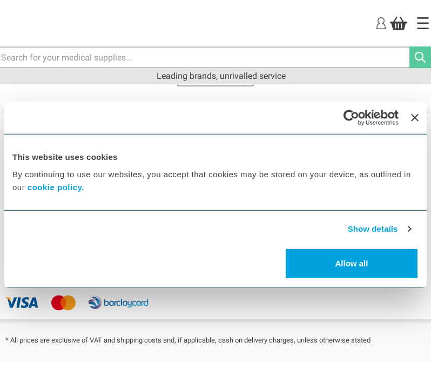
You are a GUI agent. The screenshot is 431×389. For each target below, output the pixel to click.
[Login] (381, 23)
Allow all (351, 262)
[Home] (422, 23)
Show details (373, 228)
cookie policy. (56, 186)
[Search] (420, 57)
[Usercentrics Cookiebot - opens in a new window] (351, 118)
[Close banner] (415, 118)
